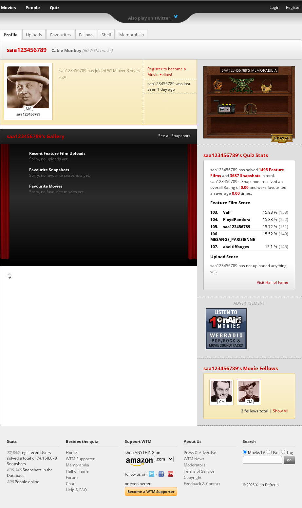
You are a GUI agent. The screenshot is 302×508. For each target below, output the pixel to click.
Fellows (86, 35)
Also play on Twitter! (150, 18)
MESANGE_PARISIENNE (249, 236)
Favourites (60, 35)
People (33, 7)
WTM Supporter (80, 459)
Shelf (106, 35)
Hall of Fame (77, 471)
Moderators (194, 465)
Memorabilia (131, 35)
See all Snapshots (174, 135)
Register (293, 7)
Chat (70, 483)
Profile (11, 35)
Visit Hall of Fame (272, 282)
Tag (289, 452)
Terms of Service (199, 471)
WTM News (194, 459)
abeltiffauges (249, 247)
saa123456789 (249, 227)
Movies (8, 7)
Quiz (54, 7)
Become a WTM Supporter (151, 491)
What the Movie (151, 8)
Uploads (34, 35)
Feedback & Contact (202, 483)
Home (71, 452)
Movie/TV (256, 452)
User (275, 452)
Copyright (192, 477)
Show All (282, 138)
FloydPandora (249, 220)
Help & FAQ (76, 490)
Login (274, 7)
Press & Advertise (200, 452)
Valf (249, 212)
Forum (72, 477)
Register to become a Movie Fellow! (166, 71)
